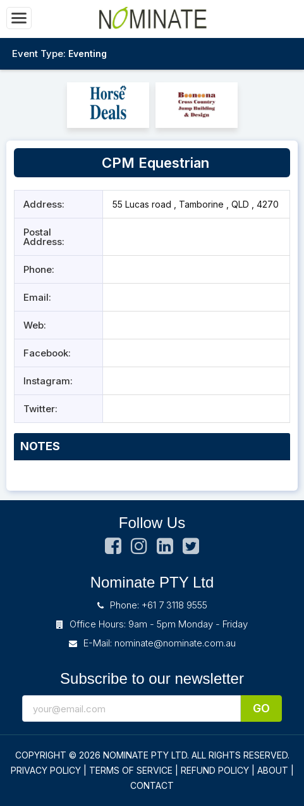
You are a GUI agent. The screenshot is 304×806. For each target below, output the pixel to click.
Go (261, 708)
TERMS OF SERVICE (131, 770)
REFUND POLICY (215, 770)
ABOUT (272, 770)
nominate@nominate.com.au (175, 643)
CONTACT (152, 785)
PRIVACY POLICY (46, 770)
